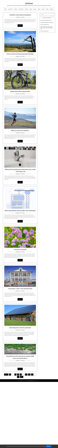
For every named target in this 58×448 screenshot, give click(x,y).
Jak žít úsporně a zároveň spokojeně (20, 330)
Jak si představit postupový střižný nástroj (46, 22)
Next (21, 379)
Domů (5, 9)
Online (34, 9)
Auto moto (10, 9)
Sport (43, 9)
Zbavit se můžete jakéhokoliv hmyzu (45, 20)
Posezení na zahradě (20, 252)
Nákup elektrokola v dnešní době (20, 91)
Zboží (47, 9)
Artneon (28, 3)
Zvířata (51, 9)
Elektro (26, 9)
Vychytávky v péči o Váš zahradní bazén (20, 291)
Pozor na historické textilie (44, 24)
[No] (56, 446)
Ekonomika (21, 9)
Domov (15, 9)
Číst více (20, 25)
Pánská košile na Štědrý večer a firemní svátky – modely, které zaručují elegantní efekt (46, 27)
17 (18, 379)
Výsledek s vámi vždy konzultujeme (20, 15)
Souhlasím (48, 446)
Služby (39, 9)
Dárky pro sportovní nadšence (20, 130)
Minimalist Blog (30, 383)
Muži (31, 9)
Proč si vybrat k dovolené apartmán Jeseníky (20, 54)
